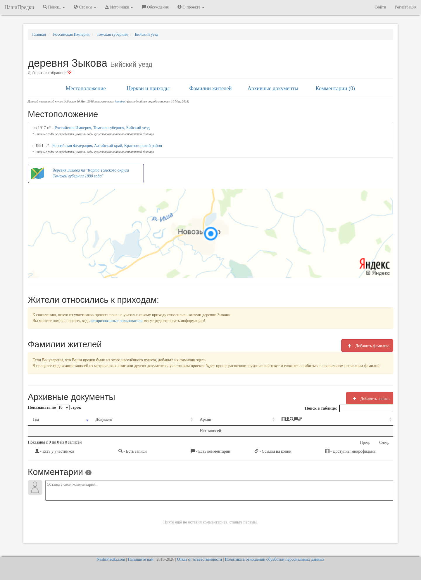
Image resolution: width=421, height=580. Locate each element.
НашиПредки (19, 7)
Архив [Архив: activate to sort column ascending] (205, 419)
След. (384, 442)
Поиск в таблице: (349, 408)
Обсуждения (155, 7)
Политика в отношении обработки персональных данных (274, 559)
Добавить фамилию (367, 346)
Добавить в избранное (49, 73)
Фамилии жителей (210, 88)
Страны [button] (85, 7)
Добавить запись (369, 398)
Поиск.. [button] (54, 7)
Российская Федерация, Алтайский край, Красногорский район (107, 145)
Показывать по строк (54, 407)
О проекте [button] (190, 7)
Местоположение (86, 88)
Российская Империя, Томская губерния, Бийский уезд (102, 128)
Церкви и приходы (148, 88)
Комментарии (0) (335, 88)
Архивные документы (272, 88)
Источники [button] (119, 7)
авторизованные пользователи (117, 321)
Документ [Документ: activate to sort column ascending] (104, 419)
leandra (120, 101)
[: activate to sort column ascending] (334, 420)
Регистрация (406, 7)
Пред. (365, 442)
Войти (380, 7)
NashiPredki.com (111, 559)
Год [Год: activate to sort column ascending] (36, 419)
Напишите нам (140, 559)
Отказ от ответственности (199, 559)
